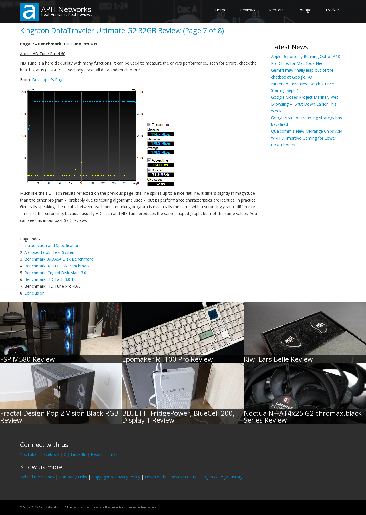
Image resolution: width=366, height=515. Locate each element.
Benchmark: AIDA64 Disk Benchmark (58, 259)
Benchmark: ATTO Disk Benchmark (57, 266)
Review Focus (183, 477)
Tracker (332, 10)
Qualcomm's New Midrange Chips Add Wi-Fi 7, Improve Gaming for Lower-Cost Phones (306, 138)
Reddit (97, 454)
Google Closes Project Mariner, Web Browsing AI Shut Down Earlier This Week (305, 104)
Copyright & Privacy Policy (116, 477)
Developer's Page (48, 79)
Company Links (73, 477)
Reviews (247, 10)
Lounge (304, 10)
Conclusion (34, 293)
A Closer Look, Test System (50, 252)
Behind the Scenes (37, 477)
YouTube (28, 454)
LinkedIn (78, 454)
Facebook (50, 454)
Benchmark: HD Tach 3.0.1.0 (50, 279)
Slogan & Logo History (221, 477)
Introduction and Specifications (52, 245)
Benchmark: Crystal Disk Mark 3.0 (55, 272)
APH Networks (66, 9)
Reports (276, 10)
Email (112, 454)
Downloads (155, 477)
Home (220, 10)
